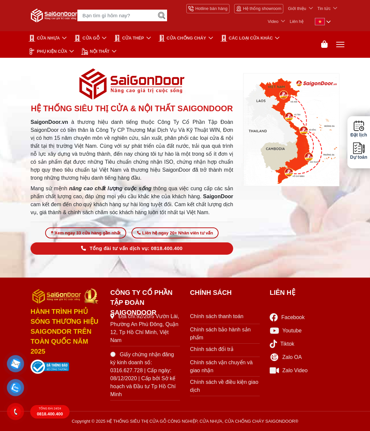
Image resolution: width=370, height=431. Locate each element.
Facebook (287, 317)
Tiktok (282, 344)
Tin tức (324, 8)
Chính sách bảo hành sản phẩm (220, 333)
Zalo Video (289, 370)
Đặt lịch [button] (358, 128)
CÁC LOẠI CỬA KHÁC (247, 38)
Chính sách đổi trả (211, 349)
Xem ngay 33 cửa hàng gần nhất (86, 232)
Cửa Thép (129, 38)
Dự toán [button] (358, 151)
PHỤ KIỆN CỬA (48, 51)
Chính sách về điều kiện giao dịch (224, 386)
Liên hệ (297, 21)
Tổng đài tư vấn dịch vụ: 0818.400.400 (131, 248)
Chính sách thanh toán (216, 316)
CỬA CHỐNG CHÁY (182, 38)
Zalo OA (286, 357)
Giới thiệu (297, 8)
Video (273, 21)
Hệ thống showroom (258, 8)
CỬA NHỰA (44, 38)
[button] (16, 364)
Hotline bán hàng (208, 8)
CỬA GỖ (87, 38)
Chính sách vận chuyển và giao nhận (221, 366)
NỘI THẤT (95, 51)
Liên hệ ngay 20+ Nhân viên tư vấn (175, 232)
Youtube (286, 330)
